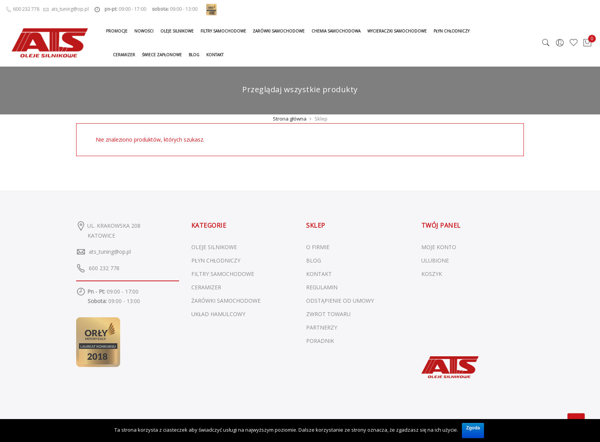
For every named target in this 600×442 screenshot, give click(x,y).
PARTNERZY (321, 327)
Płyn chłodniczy (452, 31)
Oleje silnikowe (177, 31)
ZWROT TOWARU (328, 314)
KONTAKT (319, 273)
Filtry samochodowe (223, 31)
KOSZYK (431, 273)
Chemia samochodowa (335, 31)
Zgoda (473, 428)
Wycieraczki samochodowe (397, 31)
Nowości (143, 31)
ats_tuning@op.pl (110, 251)
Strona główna (290, 118)
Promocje (116, 31)
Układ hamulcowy (218, 314)
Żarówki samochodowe (279, 31)
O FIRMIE (317, 247)
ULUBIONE (435, 260)
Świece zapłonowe (162, 54)
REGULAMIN (322, 287)
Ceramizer (124, 54)
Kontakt (214, 54)
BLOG (313, 260)
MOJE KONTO (438, 247)
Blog (194, 54)
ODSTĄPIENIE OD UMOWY (340, 300)
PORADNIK (320, 340)
